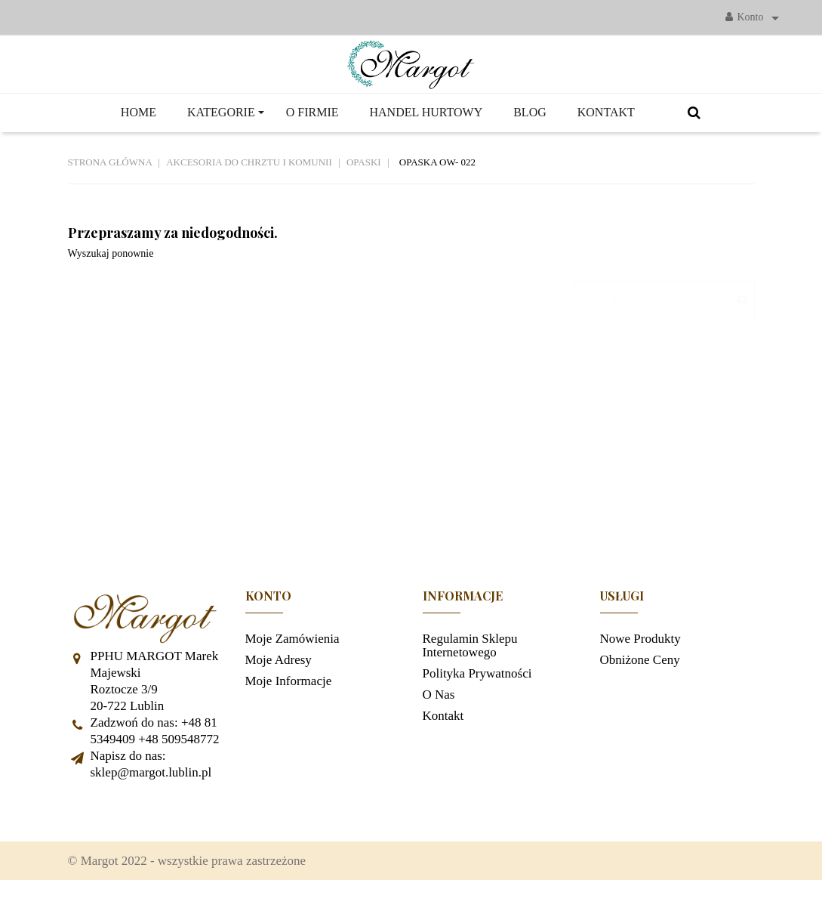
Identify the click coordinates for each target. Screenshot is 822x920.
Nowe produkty (640, 669)
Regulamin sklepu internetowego (470, 676)
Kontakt (443, 746)
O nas (439, 725)
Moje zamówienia (292, 669)
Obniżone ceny (640, 690)
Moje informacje (288, 711)
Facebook (87, 841)
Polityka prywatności (477, 703)
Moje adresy (278, 690)
